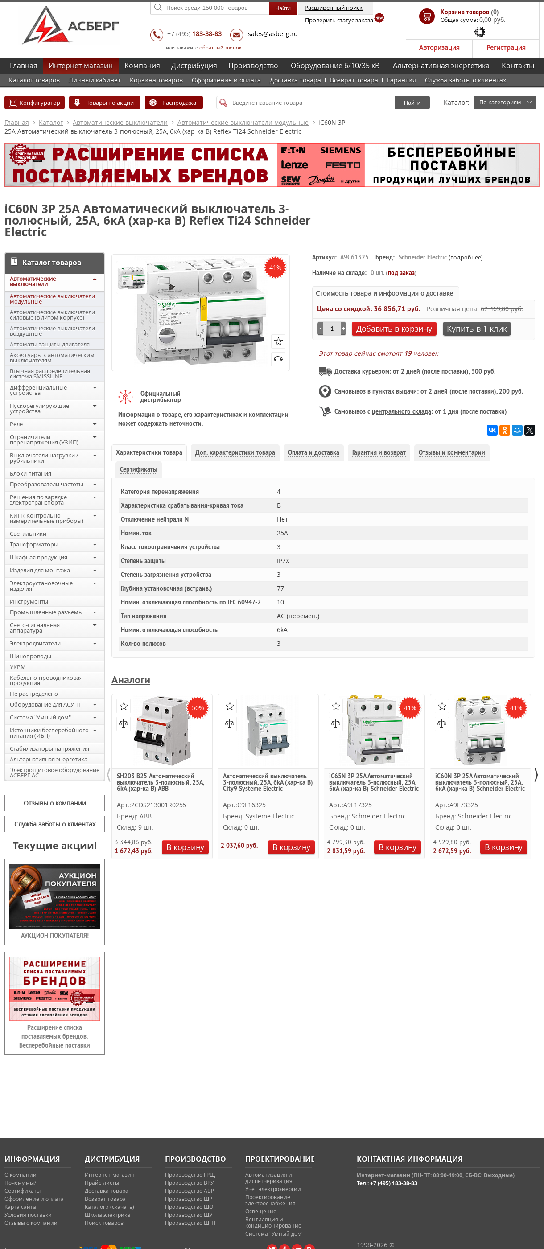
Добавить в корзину (394, 328)
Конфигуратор (40, 103)
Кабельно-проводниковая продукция (46, 680)
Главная (23, 65)
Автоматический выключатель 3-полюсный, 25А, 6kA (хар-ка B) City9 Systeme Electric (268, 783)
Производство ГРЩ (190, 1174)
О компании (20, 1174)
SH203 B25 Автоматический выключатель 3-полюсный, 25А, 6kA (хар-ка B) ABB (160, 783)
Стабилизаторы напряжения (49, 748)
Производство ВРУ (189, 1182)
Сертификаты (22, 1190)
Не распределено (34, 694)
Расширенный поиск (334, 8)
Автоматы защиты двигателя (50, 344)
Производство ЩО (189, 1206)
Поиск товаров (104, 1222)
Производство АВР (189, 1190)
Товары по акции (110, 103)
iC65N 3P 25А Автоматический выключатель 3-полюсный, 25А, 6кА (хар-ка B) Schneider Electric (374, 783)
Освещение (260, 1211)
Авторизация (439, 47)
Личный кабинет (95, 80)
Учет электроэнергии (273, 1188)
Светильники (28, 534)
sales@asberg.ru (273, 33)
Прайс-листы (102, 1182)
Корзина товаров (156, 80)
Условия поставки (28, 1214)
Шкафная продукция (38, 557)
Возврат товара (354, 80)
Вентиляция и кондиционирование (273, 1222)
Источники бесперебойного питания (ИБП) (49, 733)
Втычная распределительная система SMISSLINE (50, 373)
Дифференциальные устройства (38, 390)
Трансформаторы (34, 544)
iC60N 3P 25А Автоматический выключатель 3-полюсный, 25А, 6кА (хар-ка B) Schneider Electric (480, 783)
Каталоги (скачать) (109, 1206)
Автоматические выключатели (120, 122)
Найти (412, 102)
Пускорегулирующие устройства (39, 408)
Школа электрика (107, 1214)
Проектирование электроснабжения (270, 1200)
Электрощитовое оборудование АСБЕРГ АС (54, 772)
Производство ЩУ (188, 1214)
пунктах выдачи (394, 391)
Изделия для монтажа (40, 570)
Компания (142, 65)
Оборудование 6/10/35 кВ (335, 65)
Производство (253, 65)
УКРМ (18, 667)
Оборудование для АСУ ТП (46, 704)
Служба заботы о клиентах (465, 80)
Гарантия (401, 80)
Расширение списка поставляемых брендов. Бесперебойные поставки (54, 1036)
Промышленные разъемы (46, 612)
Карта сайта (20, 1206)
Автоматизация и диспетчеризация (269, 1177)
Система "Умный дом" (40, 717)
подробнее (465, 257)
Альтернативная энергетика (441, 65)
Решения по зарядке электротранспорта (38, 499)
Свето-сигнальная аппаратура (35, 627)
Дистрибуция (194, 65)
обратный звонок (220, 47)
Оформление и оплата (226, 80)
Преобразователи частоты (46, 484)
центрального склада (401, 411)
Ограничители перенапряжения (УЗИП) (44, 439)
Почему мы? (20, 1182)
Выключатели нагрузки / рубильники (44, 457)
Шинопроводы (30, 656)
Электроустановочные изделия (41, 585)
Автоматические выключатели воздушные (52, 330)
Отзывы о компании (55, 803)
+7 (194, 33)
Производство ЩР (188, 1198)
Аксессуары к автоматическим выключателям (52, 357)
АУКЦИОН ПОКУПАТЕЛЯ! (55, 936)
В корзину (185, 847)
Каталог (51, 122)
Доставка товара (295, 80)
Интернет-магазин (81, 65)
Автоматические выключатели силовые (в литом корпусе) (52, 314)
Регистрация (506, 47)
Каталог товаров (34, 80)
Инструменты (29, 601)
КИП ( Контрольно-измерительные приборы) (46, 518)
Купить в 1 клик (477, 328)
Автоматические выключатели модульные (243, 122)
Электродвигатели (35, 643)
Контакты (518, 65)
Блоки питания (30, 473)
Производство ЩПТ (190, 1222)
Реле (16, 424)
